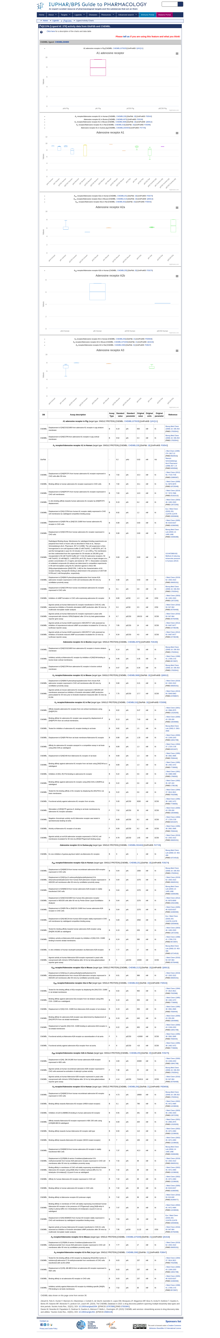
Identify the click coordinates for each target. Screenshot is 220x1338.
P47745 (142, 128)
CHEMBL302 (121, 202)
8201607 (173, 749)
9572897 (173, 661)
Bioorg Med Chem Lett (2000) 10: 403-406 (172, 852)
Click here (51, 31)
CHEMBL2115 (122, 199)
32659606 (174, 516)
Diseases (93, 15)
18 (135, 116)
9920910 (173, 456)
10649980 (174, 722)
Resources (106, 15)
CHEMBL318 (120, 125)
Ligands (78, 15)
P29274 (149, 196)
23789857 (174, 696)
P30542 (148, 116)
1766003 (173, 776)
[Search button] (180, 4)
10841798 (174, 740)
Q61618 (150, 342)
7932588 (173, 794)
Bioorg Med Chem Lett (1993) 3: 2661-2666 (172, 728)
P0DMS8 (148, 339)
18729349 (174, 486)
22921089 (174, 903)
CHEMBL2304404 (123, 128)
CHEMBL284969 (62, 42)
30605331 (174, 582)
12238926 (174, 1106)
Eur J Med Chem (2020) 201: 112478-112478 (171, 511)
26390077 (174, 1200)
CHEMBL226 (121, 116)
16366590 (174, 525)
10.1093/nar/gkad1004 (88, 1306)
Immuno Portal (147, 15)
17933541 (174, 431)
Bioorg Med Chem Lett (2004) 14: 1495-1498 (172, 532)
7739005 (173, 767)
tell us (126, 36)
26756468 (174, 610)
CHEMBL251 (122, 196)
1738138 (173, 785)
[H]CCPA (67, 21)
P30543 (148, 202)
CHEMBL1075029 (119, 48)
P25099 (147, 125)
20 (136, 270)
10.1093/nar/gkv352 (87, 1312)
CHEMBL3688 (121, 122)
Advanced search (126, 15)
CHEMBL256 (121, 339)
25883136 (108, 1312)
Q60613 (150, 199)
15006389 (174, 537)
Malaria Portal (164, 15)
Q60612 (149, 122)
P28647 (147, 345)
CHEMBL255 (122, 270)
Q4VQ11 (139, 48)
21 (134, 339)
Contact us (44, 1321)
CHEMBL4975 (121, 119)
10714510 (174, 858)
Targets (64, 15)
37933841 (125, 1306)
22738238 (174, 628)
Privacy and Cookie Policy (48, 1328)
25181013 (174, 495)
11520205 (174, 713)
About (51, 15)
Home (41, 15)
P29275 (149, 270)
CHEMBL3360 (120, 345)
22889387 (174, 477)
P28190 (139, 119)
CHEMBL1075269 (121, 342)
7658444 (173, 758)
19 (136, 196)
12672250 (174, 505)
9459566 (173, 468)
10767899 (110, 1306)
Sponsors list (173, 1321)
